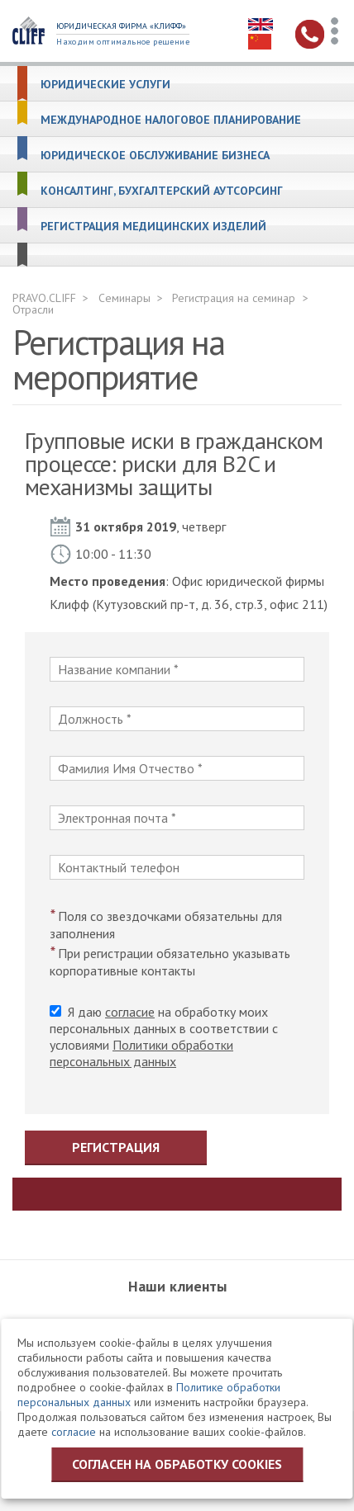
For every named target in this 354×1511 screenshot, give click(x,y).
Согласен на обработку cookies (177, 1464)
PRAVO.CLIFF (44, 297)
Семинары (124, 297)
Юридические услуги (105, 84)
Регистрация (116, 1147)
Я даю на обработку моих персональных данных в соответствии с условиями (164, 1036)
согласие (130, 1011)
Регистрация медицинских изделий (153, 226)
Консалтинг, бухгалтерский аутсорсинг (162, 191)
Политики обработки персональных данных (141, 1053)
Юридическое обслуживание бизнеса (155, 155)
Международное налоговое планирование (171, 120)
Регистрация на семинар (233, 297)
